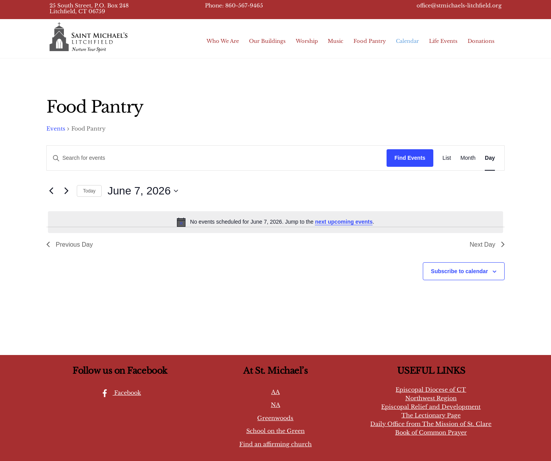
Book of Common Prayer (431, 432)
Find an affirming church (275, 444)
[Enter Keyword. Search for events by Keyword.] (217, 158)
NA (275, 404)
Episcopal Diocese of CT (431, 389)
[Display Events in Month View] (467, 158)
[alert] (275, 222)
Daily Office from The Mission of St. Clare (430, 423)
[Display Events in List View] (447, 158)
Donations (481, 41)
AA (275, 392)
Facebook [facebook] (119, 392)
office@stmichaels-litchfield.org (459, 5)
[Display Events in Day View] (490, 158)
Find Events (409, 158)
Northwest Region (431, 398)
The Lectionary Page (431, 415)
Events (55, 128)
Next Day (487, 244)
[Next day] (66, 191)
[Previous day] (51, 191)
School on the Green (275, 431)
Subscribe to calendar (459, 271)
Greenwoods (275, 418)
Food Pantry (369, 41)
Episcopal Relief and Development (430, 406)
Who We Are (223, 41)
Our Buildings (267, 41)
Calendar (407, 41)
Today (89, 191)
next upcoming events (344, 222)
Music (335, 41)
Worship (307, 41)
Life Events (443, 41)
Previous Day (69, 244)
